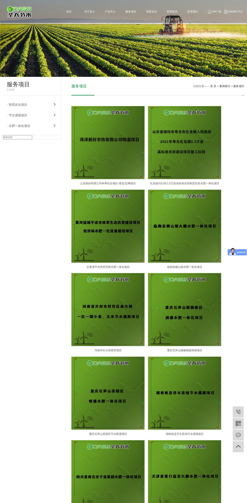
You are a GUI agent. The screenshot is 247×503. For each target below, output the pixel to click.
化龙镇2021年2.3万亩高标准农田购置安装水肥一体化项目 (157, 165)
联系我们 (192, 11)
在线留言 (226, 471)
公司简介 (121, 466)
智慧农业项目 (18, 104)
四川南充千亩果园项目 (216, 296)
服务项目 (130, 11)
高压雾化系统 (150, 486)
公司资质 (121, 476)
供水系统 (147, 466)
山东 (215, 497)
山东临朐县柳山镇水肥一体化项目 (216, 362)
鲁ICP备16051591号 (166, 497)
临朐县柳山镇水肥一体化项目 (99, 231)
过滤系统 (147, 471)
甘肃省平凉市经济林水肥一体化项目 (216, 165)
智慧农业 (151, 11)
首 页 (213, 86)
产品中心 (110, 11)
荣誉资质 (121, 481)
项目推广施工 (176, 481)
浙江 (236, 497)
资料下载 (214, 11)
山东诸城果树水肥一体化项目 (157, 362)
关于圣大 (89, 11)
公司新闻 (200, 466)
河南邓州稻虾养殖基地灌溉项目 (99, 428)
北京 (231, 497)
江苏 (241, 497)
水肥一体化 (175, 466)
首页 (69, 11)
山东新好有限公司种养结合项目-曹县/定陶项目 (99, 165)
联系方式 (226, 466)
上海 (226, 497)
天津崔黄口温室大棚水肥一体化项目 (99, 362)
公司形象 (121, 471)
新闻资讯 (172, 11)
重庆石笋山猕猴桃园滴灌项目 (216, 231)
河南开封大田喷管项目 (157, 231)
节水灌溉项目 (18, 115)
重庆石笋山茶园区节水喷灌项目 (99, 296)
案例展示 (224, 86)
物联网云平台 (233, 11)
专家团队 (121, 486)
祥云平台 (195, 497)
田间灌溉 (174, 471)
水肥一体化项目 (19, 125)
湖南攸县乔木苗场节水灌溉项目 (158, 296)
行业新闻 (200, 471)
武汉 (220, 497)
